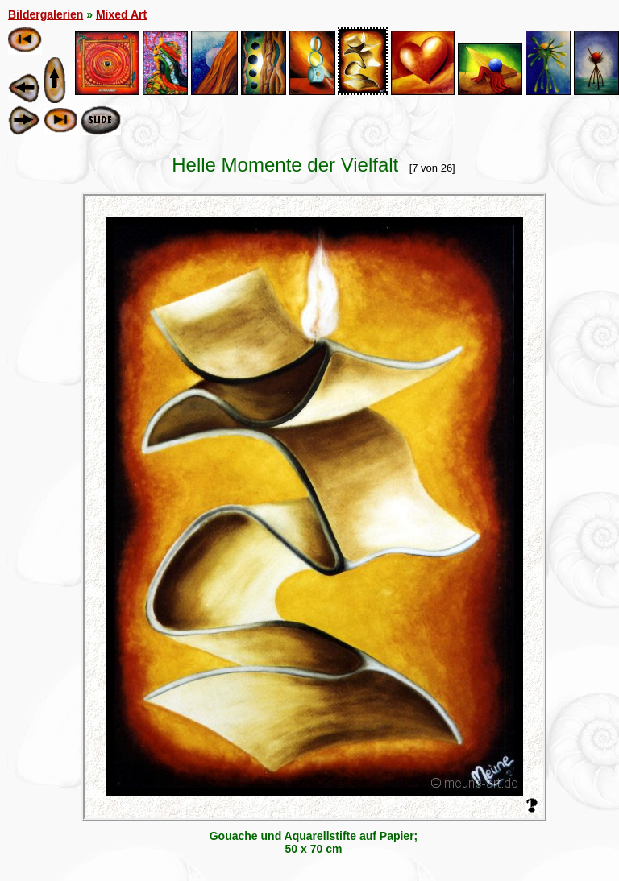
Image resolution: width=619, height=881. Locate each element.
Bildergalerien (45, 14)
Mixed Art (121, 14)
